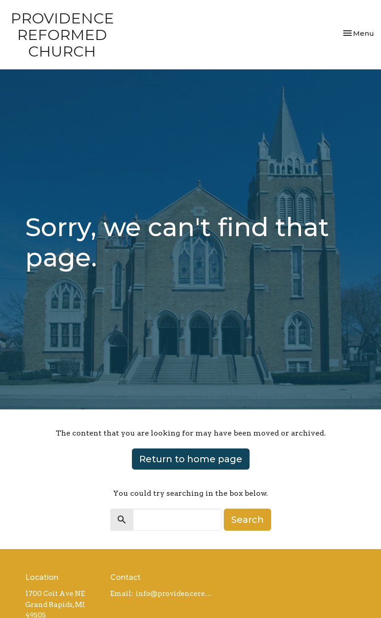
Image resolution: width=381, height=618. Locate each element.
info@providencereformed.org (175, 594)
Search (247, 519)
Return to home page (190, 459)
